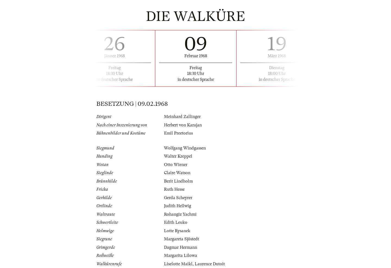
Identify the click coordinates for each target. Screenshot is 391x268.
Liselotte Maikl (178, 263)
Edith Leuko (175, 222)
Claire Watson (177, 172)
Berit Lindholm (178, 181)
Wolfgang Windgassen (185, 148)
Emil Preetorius (178, 133)
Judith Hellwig (177, 205)
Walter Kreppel (178, 156)
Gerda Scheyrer (178, 197)
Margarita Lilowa (180, 255)
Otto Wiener (175, 164)
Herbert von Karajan (183, 125)
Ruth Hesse (174, 189)
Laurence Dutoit (210, 263)
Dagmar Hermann (180, 247)
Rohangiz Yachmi (180, 214)
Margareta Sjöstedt (181, 239)
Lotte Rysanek (177, 230)
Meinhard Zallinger (182, 116)
